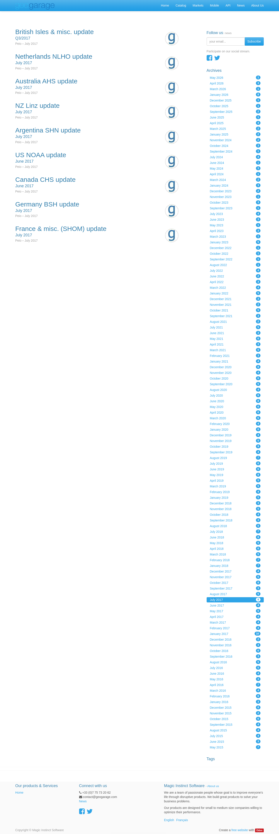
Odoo (259, 830)
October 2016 (235, 651)
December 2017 (235, 571)
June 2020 (235, 401)
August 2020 (235, 390)
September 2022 (235, 259)
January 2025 (235, 134)
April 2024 (235, 174)
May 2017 (235, 611)
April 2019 (235, 480)
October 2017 (235, 583)
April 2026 (235, 83)
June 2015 (235, 741)
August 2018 (235, 526)
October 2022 (235, 253)
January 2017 (235, 634)
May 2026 (235, 77)
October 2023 (235, 202)
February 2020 (235, 424)
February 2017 (235, 628)
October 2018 (235, 514)
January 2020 (235, 429)
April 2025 (235, 123)
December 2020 (235, 367)
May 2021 (235, 338)
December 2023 (235, 191)
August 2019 (235, 458)
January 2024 (235, 185)
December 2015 (235, 707)
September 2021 (235, 316)
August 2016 (235, 662)
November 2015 (235, 713)
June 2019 (235, 469)
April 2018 (235, 548)
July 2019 (235, 463)
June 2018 (235, 537)
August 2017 (235, 594)
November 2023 (235, 197)
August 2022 (235, 265)
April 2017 (235, 617)
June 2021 (235, 333)
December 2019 (235, 435)
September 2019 (235, 452)
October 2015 (235, 719)
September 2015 (235, 724)
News (83, 801)
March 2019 (235, 486)
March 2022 (235, 287)
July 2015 (235, 736)
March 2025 (235, 129)
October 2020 (235, 378)
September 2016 (235, 656)
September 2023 (235, 208)
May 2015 (235, 747)
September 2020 (235, 384)
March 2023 (235, 236)
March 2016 (235, 690)
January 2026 (235, 94)
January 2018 (235, 565)
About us (213, 786)
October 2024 (235, 146)
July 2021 (235, 327)
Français (182, 820)
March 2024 (235, 180)
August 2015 (235, 730)
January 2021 (235, 361)
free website (239, 830)
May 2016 (235, 679)
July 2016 (235, 668)
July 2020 (235, 395)
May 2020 (235, 407)
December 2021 (235, 299)
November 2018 (235, 509)
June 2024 (235, 163)
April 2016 (235, 685)
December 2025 (235, 100)
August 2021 (235, 321)
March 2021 (235, 350)
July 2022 (235, 270)
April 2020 (235, 412)
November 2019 (235, 441)
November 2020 (235, 373)
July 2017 (235, 600)
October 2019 (235, 446)
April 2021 (235, 344)
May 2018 (235, 543)
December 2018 (235, 503)
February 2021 (235, 356)
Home (19, 792)
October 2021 (235, 310)
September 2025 (235, 111)
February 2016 (235, 696)
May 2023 (235, 225)
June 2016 (235, 673)
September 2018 (235, 520)
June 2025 (235, 117)
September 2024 (235, 151)
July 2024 (235, 157)
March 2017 (235, 622)
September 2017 (235, 588)
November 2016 (235, 645)
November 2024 (235, 140)
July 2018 (235, 531)
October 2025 (235, 106)
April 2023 (235, 231)
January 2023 (235, 242)
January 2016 (235, 702)
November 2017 (235, 577)
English (169, 820)
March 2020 (235, 418)
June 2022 (235, 276)
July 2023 (235, 214)
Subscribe (254, 41)
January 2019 (235, 497)
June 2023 (235, 219)
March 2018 (235, 554)
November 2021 (235, 304)
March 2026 (235, 89)
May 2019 (235, 475)
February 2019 (235, 492)
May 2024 (235, 168)
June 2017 (235, 605)
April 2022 (235, 282)
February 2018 (235, 560)
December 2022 (235, 248)
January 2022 (235, 293)
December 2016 (235, 639)
